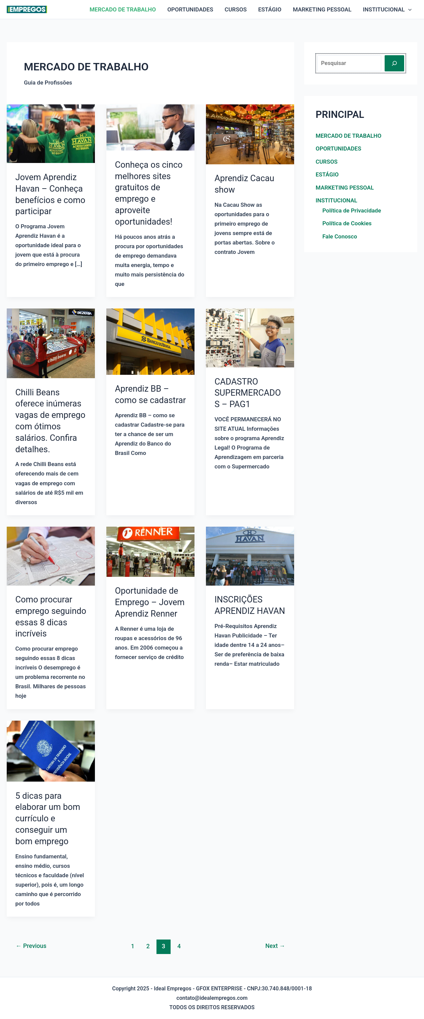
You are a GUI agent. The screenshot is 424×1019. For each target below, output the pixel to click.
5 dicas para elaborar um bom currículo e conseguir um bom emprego (48, 818)
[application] (408, 9)
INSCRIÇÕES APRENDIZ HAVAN (238, 610)
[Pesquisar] (394, 63)
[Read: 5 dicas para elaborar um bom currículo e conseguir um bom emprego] (51, 750)
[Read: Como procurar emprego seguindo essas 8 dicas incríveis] (51, 555)
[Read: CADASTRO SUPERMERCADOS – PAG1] (250, 337)
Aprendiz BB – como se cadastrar (142, 400)
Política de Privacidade (351, 210)
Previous (31, 946)
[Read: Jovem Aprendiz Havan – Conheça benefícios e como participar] (51, 133)
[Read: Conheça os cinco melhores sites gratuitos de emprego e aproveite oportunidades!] (150, 127)
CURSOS (236, 9)
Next (274, 946)
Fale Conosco (339, 236)
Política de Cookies (347, 223)
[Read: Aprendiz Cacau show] (250, 133)
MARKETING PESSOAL (322, 9)
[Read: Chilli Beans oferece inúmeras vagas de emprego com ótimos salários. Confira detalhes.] (51, 342)
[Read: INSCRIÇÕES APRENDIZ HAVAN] (250, 555)
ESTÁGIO (269, 9)
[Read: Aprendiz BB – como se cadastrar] (150, 341)
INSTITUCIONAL (387, 9)
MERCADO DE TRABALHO (123, 9)
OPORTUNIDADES (190, 9)
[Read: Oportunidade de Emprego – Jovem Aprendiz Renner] (150, 551)
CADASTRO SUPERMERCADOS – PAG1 (248, 392)
